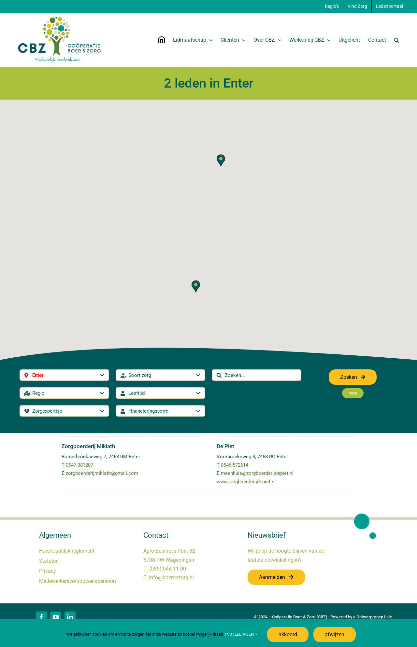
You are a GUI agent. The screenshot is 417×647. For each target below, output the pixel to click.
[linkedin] (70, 617)
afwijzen (334, 634)
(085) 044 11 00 (167, 569)
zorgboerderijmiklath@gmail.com (102, 473)
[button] (396, 40)
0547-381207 (79, 465)
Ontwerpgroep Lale (374, 616)
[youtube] (55, 617)
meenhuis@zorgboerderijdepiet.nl (257, 473)
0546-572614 (234, 465)
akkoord (288, 634)
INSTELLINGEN (241, 634)
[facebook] (41, 617)
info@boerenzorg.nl (171, 577)
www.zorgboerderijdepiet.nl (246, 482)
